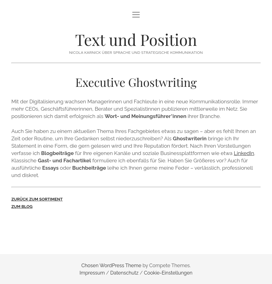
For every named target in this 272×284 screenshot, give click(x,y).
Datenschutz (124, 273)
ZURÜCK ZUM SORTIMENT (37, 199)
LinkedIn (244, 153)
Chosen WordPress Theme (111, 265)
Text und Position (136, 39)
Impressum (92, 273)
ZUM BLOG (21, 206)
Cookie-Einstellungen (168, 273)
